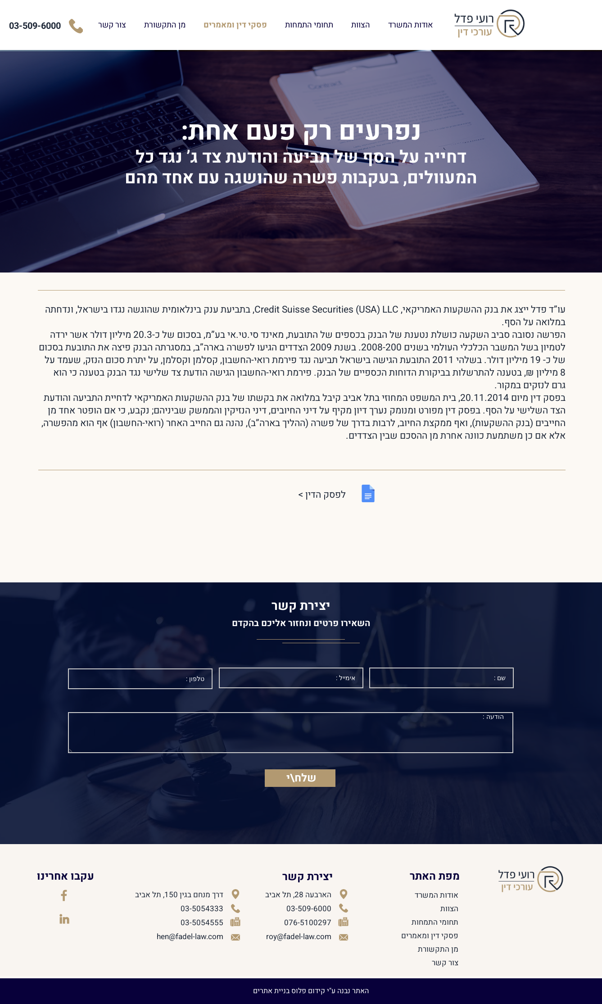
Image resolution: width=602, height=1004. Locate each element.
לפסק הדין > (322, 495)
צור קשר (150, 25)
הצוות (398, 25)
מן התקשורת (202, 25)
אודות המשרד (448, 25)
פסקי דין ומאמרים (273, 25)
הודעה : (290, 732)
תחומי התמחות (347, 25)
